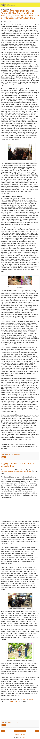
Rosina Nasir (15, 22)
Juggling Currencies (14, 701)
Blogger (23, 737)
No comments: (16, 454)
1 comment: (16, 722)
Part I (24, 699)
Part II (31, 699)
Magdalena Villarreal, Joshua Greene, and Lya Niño (16, 471)
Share (3, 457)
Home (20, 731)
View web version (20, 734)
